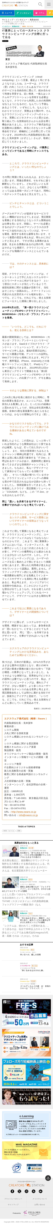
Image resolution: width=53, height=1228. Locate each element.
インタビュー (21, 20)
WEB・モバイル (8, 831)
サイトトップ (7, 20)
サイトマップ (13, 1205)
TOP (48, 1178)
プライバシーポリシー (13, 1199)
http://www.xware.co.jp (23, 812)
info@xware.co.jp (28, 815)
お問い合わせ (39, 1205)
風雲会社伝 (34, 20)
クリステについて (40, 1199)
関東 (19, 831)
